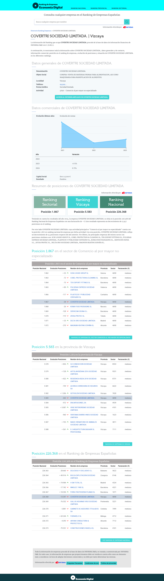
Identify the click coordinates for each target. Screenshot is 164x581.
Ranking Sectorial (119, 8)
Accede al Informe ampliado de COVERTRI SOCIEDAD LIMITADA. (82, 97)
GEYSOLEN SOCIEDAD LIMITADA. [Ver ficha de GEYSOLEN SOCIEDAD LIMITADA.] (82, 393)
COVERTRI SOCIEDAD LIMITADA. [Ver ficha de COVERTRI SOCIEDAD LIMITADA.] (82, 302)
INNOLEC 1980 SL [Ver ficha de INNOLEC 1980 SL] (77, 487)
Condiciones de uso (92, 563)
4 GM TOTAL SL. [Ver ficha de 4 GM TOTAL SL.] (76, 483)
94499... (63, 84)
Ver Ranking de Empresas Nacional (116, 540)
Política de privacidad (108, 563)
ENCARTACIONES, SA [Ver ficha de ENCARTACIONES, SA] (78, 403)
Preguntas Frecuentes (74, 563)
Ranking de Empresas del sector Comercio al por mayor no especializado (100, 337)
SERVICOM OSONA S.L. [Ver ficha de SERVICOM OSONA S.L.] (79, 311)
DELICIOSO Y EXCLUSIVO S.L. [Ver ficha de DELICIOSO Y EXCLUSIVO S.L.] (81, 470)
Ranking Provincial (99, 8)
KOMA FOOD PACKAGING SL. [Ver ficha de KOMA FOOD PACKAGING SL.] (81, 306)
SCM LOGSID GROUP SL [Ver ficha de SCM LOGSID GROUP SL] (79, 273)
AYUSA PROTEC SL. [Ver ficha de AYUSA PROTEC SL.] (77, 316)
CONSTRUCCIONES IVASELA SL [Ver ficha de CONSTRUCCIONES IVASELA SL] (82, 528)
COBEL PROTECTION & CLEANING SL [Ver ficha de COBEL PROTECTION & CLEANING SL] (84, 278)
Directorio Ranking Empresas (41, 31)
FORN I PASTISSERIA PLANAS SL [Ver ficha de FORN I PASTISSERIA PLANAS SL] (82, 492)
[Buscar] (126, 21)
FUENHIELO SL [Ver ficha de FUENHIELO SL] (75, 516)
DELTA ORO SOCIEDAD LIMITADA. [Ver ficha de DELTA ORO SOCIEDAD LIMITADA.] (83, 321)
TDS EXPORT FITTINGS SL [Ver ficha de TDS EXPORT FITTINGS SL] (80, 282)
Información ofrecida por (118, 27)
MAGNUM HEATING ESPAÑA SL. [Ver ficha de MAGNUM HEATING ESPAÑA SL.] (82, 325)
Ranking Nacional (78, 8)
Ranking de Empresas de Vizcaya (117, 444)
